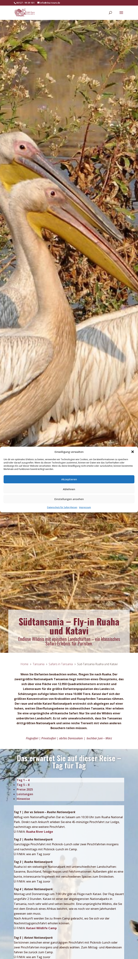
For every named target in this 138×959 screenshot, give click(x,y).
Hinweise (23, 799)
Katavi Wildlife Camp (41, 928)
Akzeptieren (69, 479)
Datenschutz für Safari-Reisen (62, 507)
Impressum (85, 507)
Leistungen (25, 794)
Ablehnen (69, 489)
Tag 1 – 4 (23, 780)
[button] (132, 452)
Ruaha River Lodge (39, 832)
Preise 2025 (25, 789)
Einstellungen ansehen (69, 499)
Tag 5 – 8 (23, 785)
